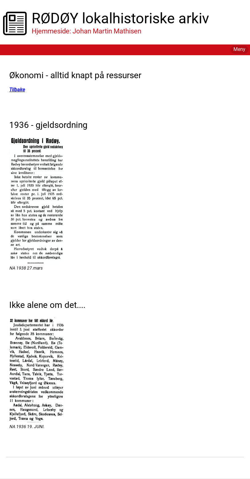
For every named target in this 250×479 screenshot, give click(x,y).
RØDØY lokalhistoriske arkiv (120, 18)
